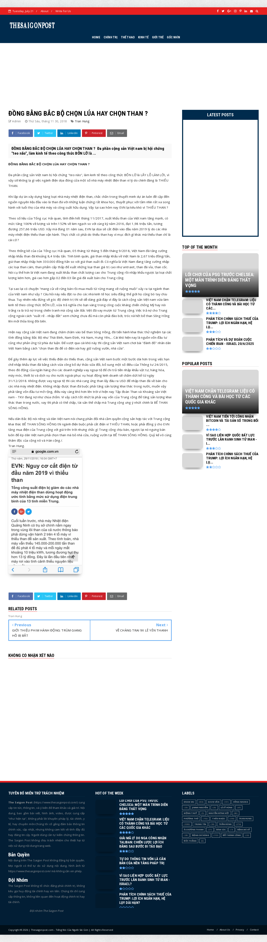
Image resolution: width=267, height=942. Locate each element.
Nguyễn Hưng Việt (219, 813)
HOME (96, 37)
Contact (254, 929)
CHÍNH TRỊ (111, 37)
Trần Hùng (225, 824)
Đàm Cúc (221, 829)
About (44, 11)
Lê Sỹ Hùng (227, 807)
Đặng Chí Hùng (200, 835)
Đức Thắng (190, 840)
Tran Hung (82, 121)
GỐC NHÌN (173, 37)
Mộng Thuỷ (190, 813)
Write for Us (63, 11)
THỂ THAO (128, 37)
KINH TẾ (143, 37)
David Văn (213, 801)
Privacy (240, 929)
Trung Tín (200, 824)
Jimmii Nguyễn (200, 807)
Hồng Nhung (240, 801)
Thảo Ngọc (218, 818)
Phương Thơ (191, 818)
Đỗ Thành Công (232, 835)
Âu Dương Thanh (194, 829)
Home (210, 929)
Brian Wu (189, 801)
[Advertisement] (133, 72)
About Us (225, 929)
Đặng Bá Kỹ (243, 829)
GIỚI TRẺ (158, 37)
